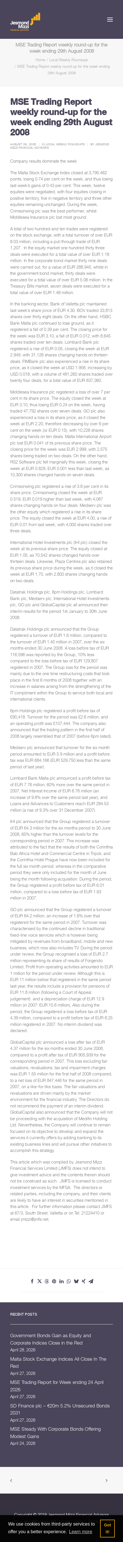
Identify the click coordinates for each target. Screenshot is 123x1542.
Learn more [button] (80, 1531)
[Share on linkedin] (61, 1281)
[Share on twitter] (39, 1281)
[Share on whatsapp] (69, 1281)
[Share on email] (91, 1281)
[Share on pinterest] (54, 1281)
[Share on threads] (47, 1281)
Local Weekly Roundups (68, 60)
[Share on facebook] (32, 1281)
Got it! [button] (107, 1528)
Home (40, 60)
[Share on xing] (83, 1281)
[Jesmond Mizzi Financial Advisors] (25, 21)
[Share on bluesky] (76, 1281)
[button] (110, 19)
